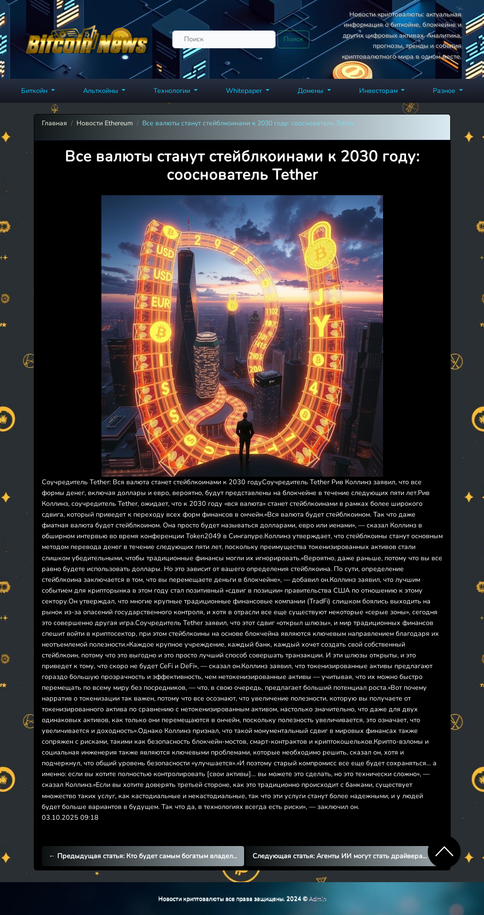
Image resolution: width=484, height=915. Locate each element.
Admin (317, 898)
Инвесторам (379, 90)
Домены (311, 90)
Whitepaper (245, 90)
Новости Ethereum (105, 123)
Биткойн (35, 90)
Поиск (293, 39)
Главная (54, 123)
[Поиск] (224, 39)
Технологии (173, 90)
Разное (445, 90)
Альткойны (101, 90)
